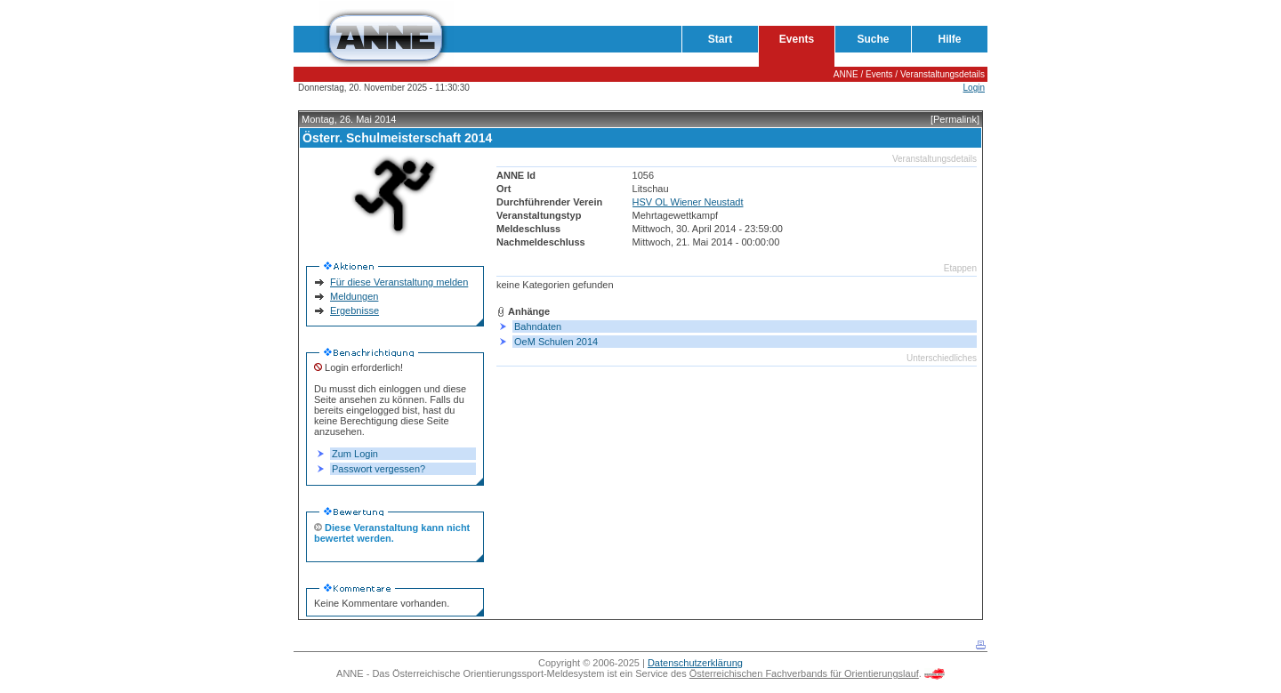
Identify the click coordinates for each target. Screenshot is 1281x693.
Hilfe (949, 39)
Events (796, 39)
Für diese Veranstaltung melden (399, 282)
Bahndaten (537, 326)
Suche (873, 39)
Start (720, 39)
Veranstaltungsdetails (942, 74)
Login (974, 88)
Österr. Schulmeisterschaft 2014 (397, 138)
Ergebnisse (354, 310)
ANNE (846, 74)
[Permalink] (955, 119)
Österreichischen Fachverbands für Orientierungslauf (804, 673)
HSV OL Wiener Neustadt (688, 202)
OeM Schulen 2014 (556, 341)
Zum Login (355, 453)
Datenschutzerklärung (695, 662)
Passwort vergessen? (378, 468)
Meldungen (354, 296)
